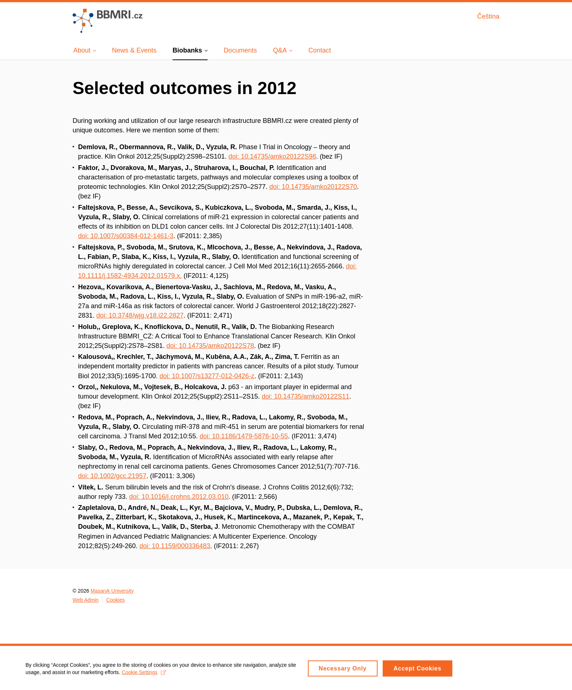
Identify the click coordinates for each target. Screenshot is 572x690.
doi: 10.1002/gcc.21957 (112, 476)
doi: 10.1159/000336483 (174, 546)
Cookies (115, 600)
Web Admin (85, 600)
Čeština (488, 16)
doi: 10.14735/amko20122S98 (272, 156)
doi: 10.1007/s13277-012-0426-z (206, 376)
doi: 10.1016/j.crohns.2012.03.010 (178, 496)
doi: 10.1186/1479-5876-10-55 (244, 436)
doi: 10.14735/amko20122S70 (313, 186)
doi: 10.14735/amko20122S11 (305, 396)
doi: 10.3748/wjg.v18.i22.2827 (139, 315)
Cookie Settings (144, 674)
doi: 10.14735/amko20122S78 (210, 345)
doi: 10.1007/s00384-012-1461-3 (125, 236)
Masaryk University (112, 591)
